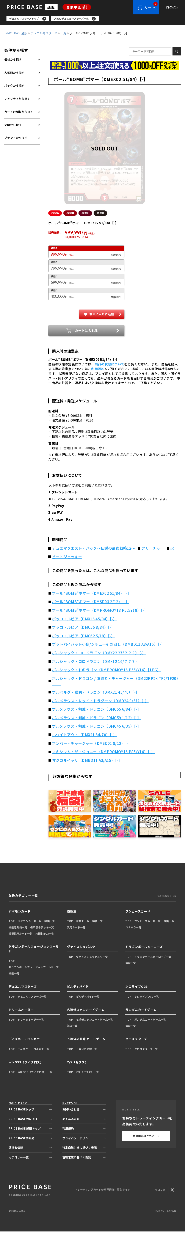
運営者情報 (16, 1158)
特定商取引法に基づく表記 (79, 1158)
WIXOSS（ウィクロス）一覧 (35, 1082)
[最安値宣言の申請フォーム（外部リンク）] (114, 76)
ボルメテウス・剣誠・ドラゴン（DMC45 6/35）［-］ (96, 736)
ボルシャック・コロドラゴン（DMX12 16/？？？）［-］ (99, 672)
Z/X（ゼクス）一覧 (87, 1082)
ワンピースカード (137, 922)
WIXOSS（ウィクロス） (26, 1072)
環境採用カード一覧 (21, 944)
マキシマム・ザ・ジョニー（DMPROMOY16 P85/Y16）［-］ (103, 762)
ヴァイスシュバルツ (81, 957)
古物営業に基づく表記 (76, 1168)
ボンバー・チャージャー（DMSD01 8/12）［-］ (92, 753)
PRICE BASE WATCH (23, 1129)
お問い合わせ (71, 1120)
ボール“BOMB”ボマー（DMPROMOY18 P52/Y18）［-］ (100, 620)
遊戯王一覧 (82, 931)
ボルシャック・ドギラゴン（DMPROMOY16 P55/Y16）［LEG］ (106, 680)
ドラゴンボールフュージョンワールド (34, 959)
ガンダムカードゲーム (141, 1020)
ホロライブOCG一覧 (146, 1007)
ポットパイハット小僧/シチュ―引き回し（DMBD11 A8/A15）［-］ (108, 654)
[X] (172, 1200)
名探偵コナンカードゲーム (86, 1020)
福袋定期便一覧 (18, 938)
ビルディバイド (78, 997)
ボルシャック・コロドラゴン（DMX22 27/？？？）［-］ (99, 663)
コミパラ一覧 (133, 938)
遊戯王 (72, 922)
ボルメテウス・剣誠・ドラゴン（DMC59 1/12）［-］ (96, 728)
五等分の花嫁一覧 (86, 1059)
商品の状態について (109, 374)
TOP (12, 931)
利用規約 (97, 379)
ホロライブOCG (136, 997)
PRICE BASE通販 (16, 34)
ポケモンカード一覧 (30, 931)
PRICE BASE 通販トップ (25, 1139)
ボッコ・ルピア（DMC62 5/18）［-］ (83, 646)
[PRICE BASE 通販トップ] (30, 1200)
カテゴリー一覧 (19, 1168)
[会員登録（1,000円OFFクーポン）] (114, 66)
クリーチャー (152, 558)
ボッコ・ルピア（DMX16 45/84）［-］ (84, 629)
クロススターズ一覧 (146, 1059)
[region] (95, 19)
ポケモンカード (20, 922)
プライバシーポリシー (76, 1149)
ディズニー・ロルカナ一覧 (33, 1059)
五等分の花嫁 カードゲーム (86, 1049)
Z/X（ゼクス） (77, 1072)
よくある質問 (71, 1129)
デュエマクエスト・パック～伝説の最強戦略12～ (93, 558)
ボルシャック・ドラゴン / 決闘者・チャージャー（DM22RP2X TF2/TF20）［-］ (116, 691)
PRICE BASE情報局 (21, 1149)
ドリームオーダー (21, 1020)
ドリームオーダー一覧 (31, 1030)
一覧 (63, 34)
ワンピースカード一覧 (147, 931)
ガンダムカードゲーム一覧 (150, 1030)
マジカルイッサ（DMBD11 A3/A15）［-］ (87, 770)
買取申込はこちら (146, 1146)
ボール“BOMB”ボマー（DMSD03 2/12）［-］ (90, 612)
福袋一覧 (49, 931)
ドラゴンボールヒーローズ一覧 (152, 967)
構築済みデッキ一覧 (42, 938)
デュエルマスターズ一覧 (32, 1007)
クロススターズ (136, 1049)
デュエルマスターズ (43, 34)
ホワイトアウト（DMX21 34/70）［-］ (84, 745)
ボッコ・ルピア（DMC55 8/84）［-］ (83, 637)
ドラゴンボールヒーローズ (144, 957)
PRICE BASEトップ (21, 1120)
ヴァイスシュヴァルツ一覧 (92, 967)
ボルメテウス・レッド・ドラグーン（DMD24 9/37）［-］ (100, 711)
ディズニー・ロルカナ (24, 1049)
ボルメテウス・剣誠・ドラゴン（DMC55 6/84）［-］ (96, 719)
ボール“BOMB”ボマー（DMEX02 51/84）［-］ (91, 603)
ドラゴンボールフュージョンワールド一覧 (34, 977)
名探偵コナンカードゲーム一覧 (94, 1030)
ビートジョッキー (67, 567)
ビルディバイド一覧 (88, 1007)
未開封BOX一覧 (45, 944)
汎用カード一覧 (76, 938)
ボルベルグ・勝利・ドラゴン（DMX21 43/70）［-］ (96, 702)
